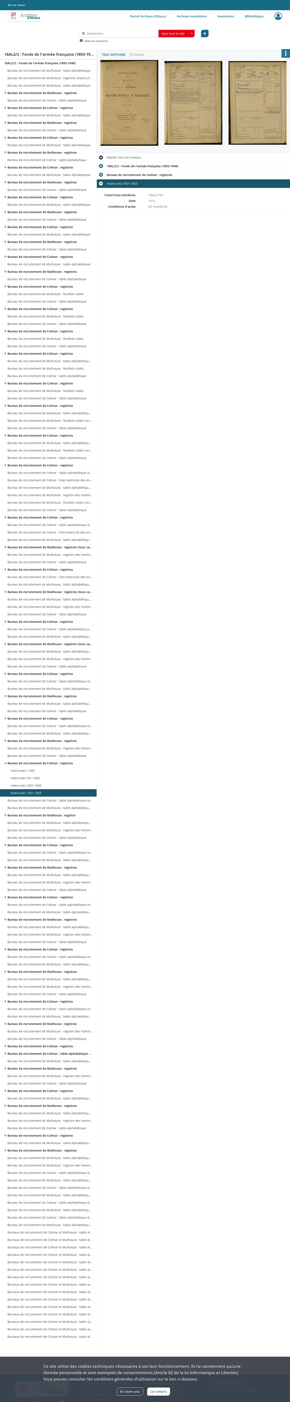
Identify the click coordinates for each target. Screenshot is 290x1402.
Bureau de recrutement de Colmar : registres (40, 108)
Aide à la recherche (96, 41)
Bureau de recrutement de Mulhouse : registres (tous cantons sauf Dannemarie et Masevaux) (50, 547)
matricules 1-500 (22, 771)
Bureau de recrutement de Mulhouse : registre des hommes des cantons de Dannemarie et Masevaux (50, 495)
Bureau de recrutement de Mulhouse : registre (41, 815)
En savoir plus (130, 1391)
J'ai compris (158, 1391)
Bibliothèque (254, 16)
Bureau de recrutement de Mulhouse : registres (42, 93)
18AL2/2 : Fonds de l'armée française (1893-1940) (40, 63)
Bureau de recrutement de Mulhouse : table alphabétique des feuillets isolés (50, 361)
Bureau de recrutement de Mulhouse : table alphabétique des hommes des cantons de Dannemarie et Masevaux (50, 488)
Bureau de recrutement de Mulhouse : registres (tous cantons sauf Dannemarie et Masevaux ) (50, 644)
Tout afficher (113, 54)
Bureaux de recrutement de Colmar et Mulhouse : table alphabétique (50, 1232)
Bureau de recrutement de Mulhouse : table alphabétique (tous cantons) (50, 540)
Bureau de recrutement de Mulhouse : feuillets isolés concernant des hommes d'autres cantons (50, 421)
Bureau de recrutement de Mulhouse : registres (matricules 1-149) (50, 78)
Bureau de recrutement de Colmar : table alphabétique (46, 100)
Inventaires (226, 16)
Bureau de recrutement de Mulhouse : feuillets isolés (45, 294)
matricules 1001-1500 (26, 785)
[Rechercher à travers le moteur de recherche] (121, 33)
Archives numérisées (192, 16)
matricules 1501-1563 (26, 793)
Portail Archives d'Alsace (148, 16)
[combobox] (177, 33)
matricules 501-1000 (25, 778)
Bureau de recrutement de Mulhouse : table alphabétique (48, 71)
